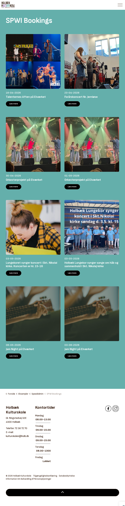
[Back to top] (62, 492)
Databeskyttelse (67, 476)
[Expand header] (120, 5)
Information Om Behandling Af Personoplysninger (28, 479)
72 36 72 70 (21, 428)
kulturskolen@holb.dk (17, 436)
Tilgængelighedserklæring (45, 476)
